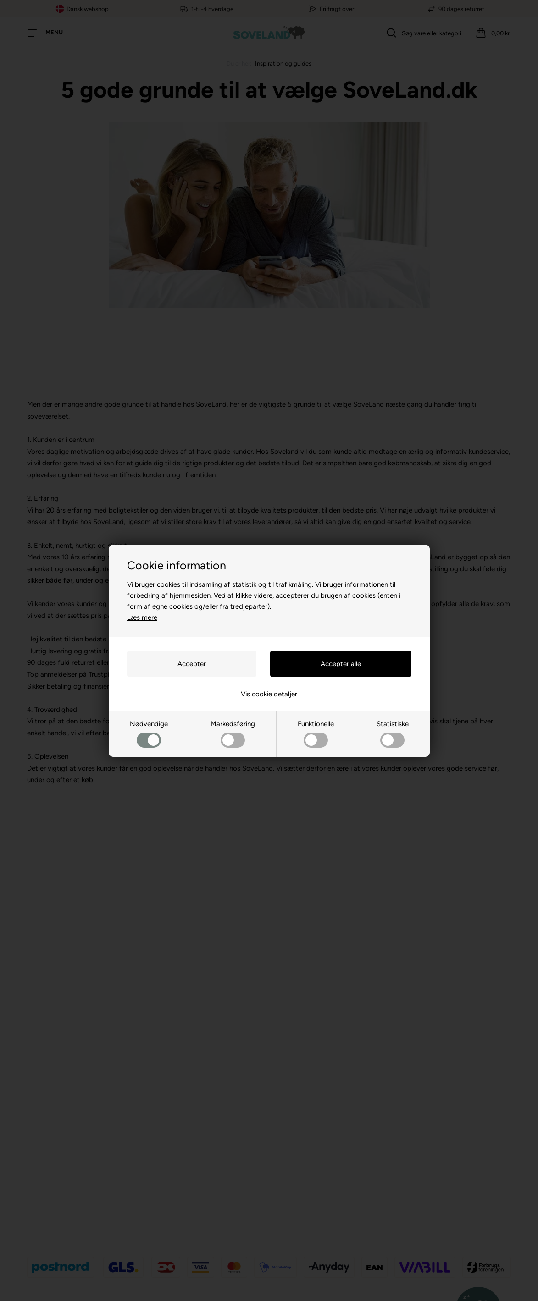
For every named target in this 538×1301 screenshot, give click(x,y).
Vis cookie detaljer (269, 694)
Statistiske (393, 734)
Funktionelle (316, 734)
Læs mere (142, 617)
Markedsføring (233, 734)
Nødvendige (149, 734)
